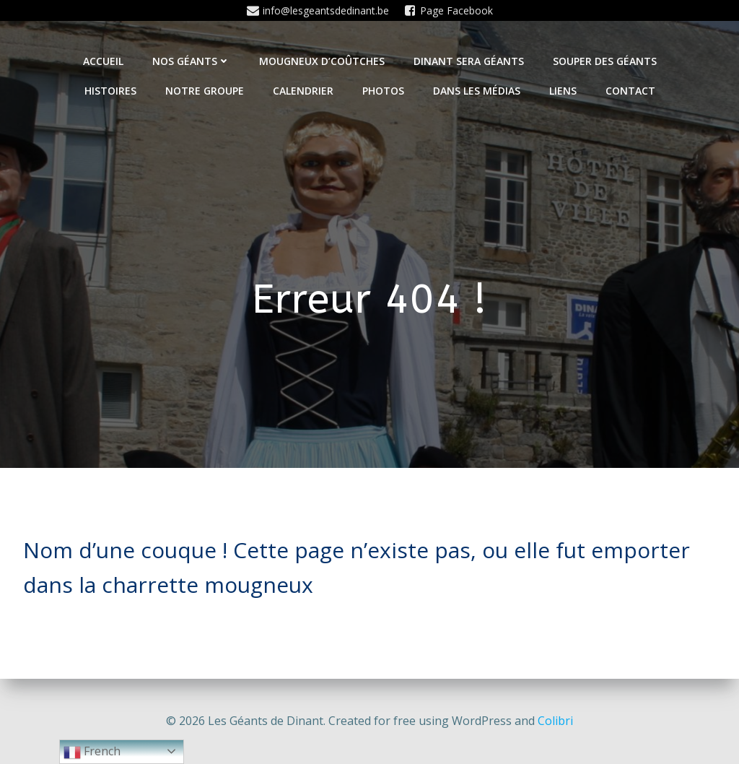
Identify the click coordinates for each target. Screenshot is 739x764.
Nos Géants (191, 61)
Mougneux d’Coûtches (322, 61)
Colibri (555, 721)
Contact (630, 90)
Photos (383, 90)
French (92, 752)
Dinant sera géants (469, 61)
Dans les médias (476, 90)
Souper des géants (605, 61)
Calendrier (303, 90)
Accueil (103, 61)
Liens (563, 90)
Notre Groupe (204, 90)
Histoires (110, 90)
